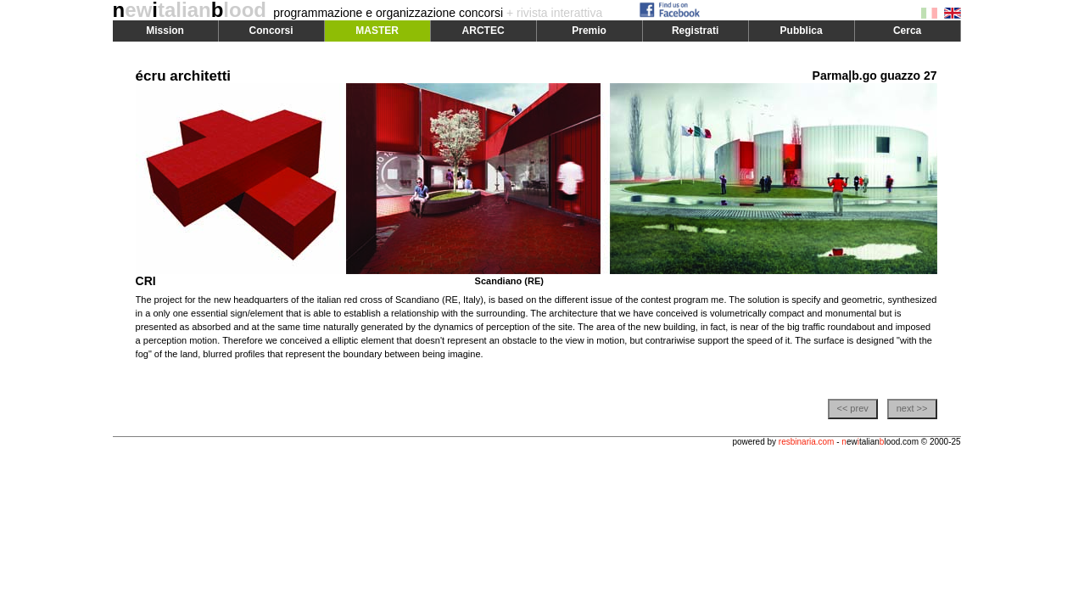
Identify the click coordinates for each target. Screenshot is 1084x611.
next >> (912, 408)
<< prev (852, 408)
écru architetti (183, 76)
